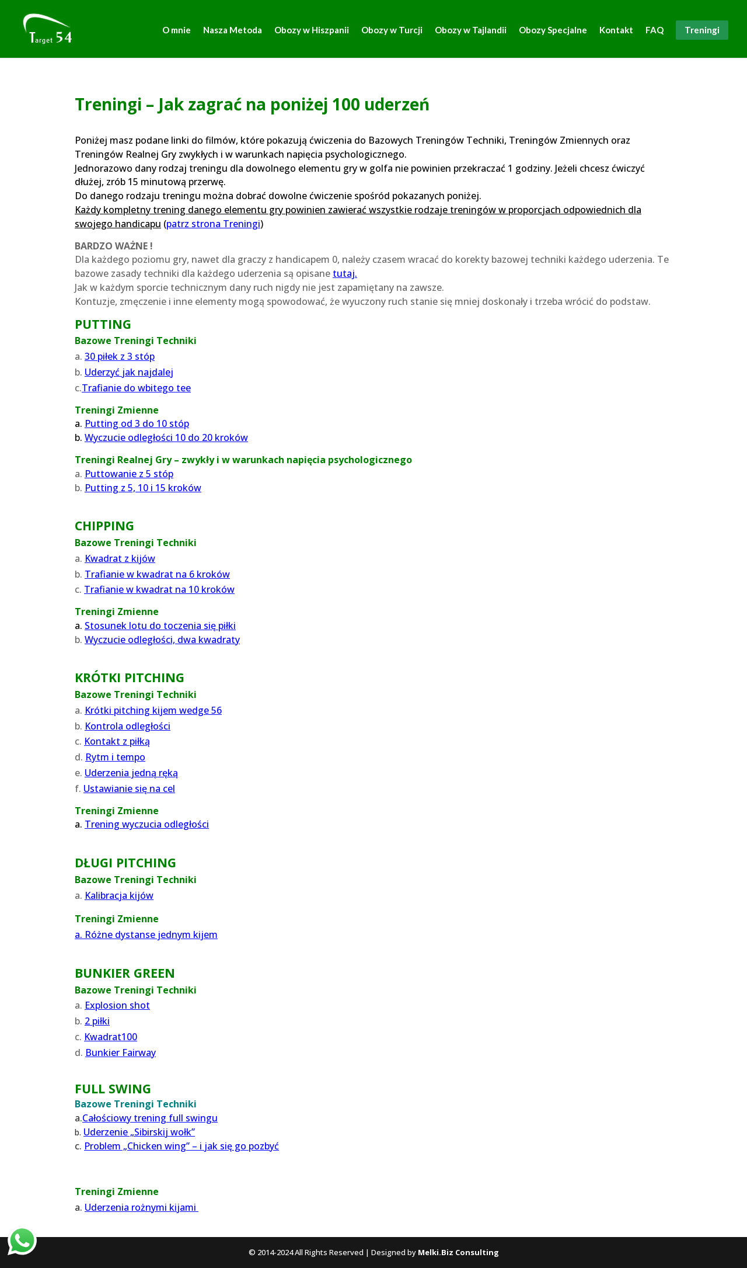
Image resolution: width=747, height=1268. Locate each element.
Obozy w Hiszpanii (311, 30)
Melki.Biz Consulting (458, 1252)
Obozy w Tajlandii (471, 30)
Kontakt (616, 30)
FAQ (654, 30)
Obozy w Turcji (392, 30)
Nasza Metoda (232, 30)
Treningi (702, 30)
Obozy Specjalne (553, 30)
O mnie (176, 30)
